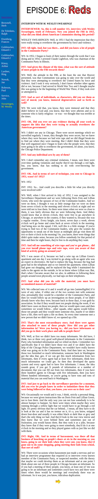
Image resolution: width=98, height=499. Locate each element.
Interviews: (7, 17)
